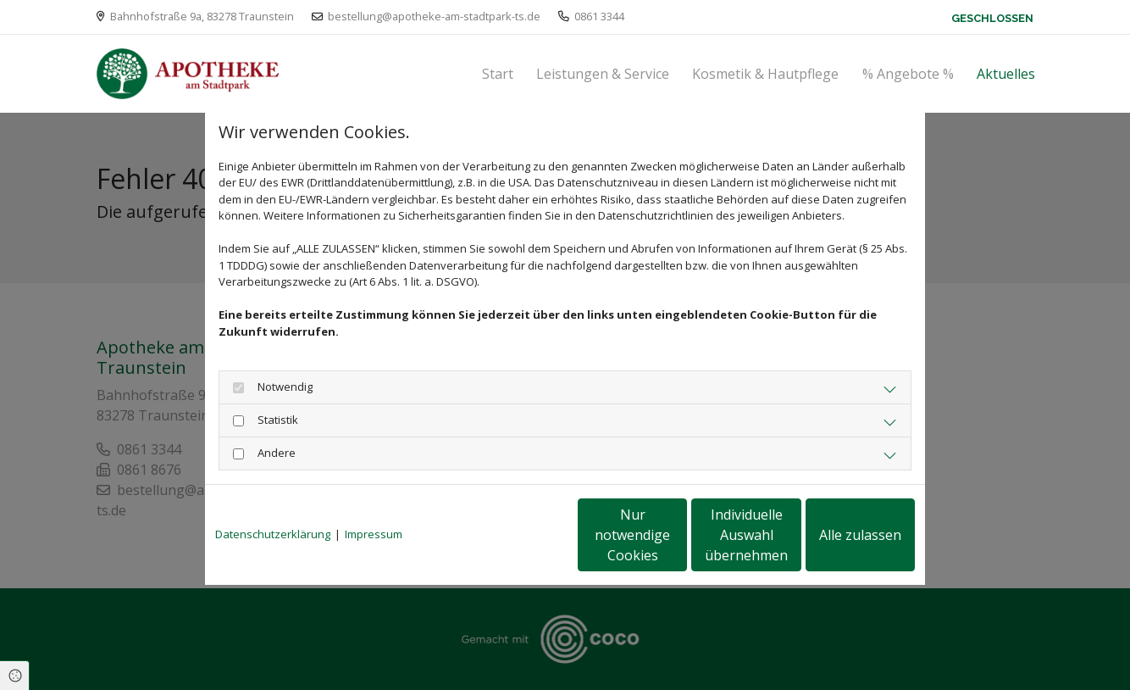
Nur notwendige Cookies (515, 534)
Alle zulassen (836, 535)
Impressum (373, 534)
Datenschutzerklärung (272, 534)
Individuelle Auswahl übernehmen (676, 534)
